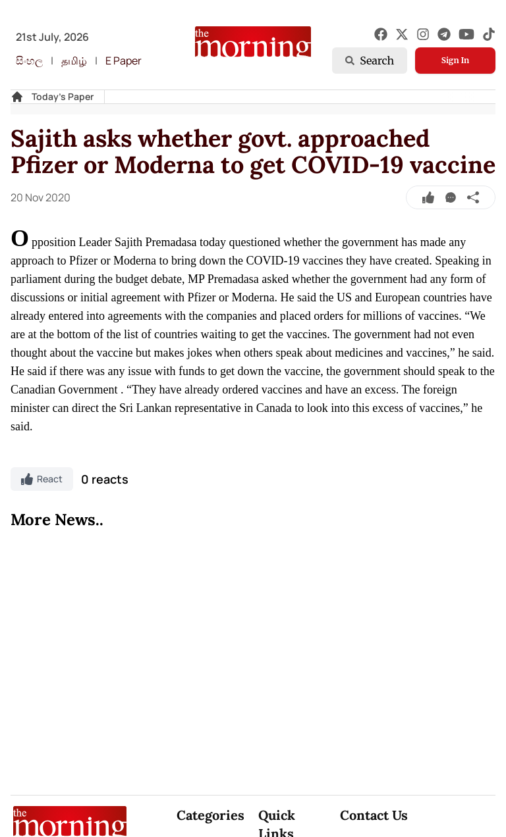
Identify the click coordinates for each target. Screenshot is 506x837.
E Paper (123, 60)
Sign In (455, 60)
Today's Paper (63, 96)
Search (369, 60)
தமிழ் (74, 60)
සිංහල (29, 60)
